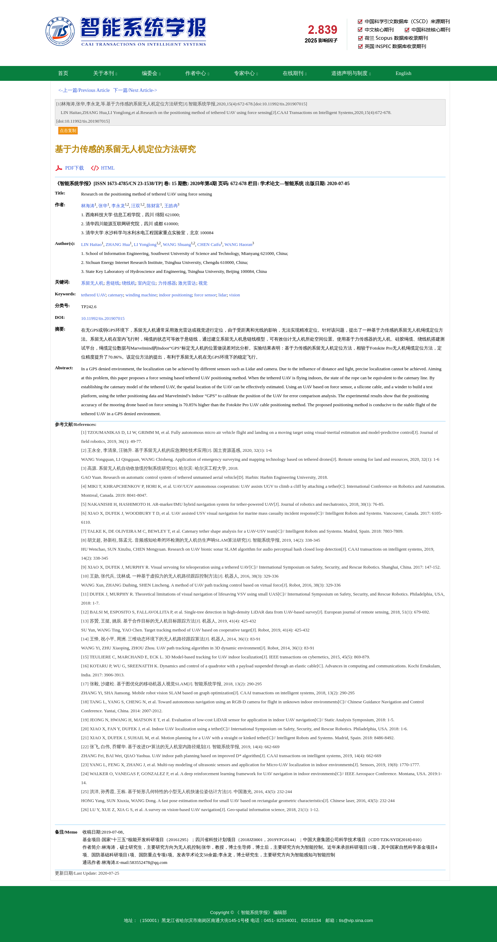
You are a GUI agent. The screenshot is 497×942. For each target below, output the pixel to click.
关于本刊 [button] (105, 73)
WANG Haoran (239, 244)
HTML (108, 168)
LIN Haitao (91, 244)
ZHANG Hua (118, 244)
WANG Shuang (177, 244)
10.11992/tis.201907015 (103, 318)
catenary (115, 294)
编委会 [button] (151, 73)
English (403, 73)
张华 (102, 205)
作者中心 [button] (197, 73)
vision (234, 294)
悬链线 (112, 283)
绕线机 (128, 283)
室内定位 (147, 283)
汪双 (135, 205)
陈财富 (153, 205)
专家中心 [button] (246, 73)
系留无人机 (92, 283)
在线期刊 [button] (294, 73)
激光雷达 (187, 283)
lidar (222, 294)
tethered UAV (93, 294)
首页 (63, 73)
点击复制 (68, 130)
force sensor (205, 294)
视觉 (202, 283)
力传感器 (167, 283)
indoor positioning (175, 294)
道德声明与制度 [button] (351, 73)
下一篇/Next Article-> (135, 90)
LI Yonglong (145, 244)
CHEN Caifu (209, 244)
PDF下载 (74, 168)
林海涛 (88, 205)
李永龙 (118, 205)
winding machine (140, 294)
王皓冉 (171, 205)
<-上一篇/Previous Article (84, 90)
